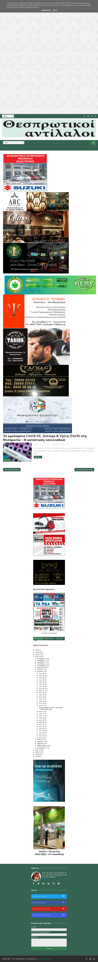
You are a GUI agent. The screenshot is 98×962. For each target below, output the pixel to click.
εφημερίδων (54, 633)
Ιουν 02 (42, 735)
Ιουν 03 (42, 733)
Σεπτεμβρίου (42, 665)
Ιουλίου (40, 669)
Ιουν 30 (42, 673)
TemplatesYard (20, 959)
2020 (37, 752)
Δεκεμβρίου (41, 659)
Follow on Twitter (49, 896)
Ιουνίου (40, 671)
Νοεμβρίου (41, 661)
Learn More (46, 10)
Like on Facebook (49, 902)
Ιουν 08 (42, 722)
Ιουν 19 (42, 695)
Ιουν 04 (42, 731)
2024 (37, 652)
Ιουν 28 (42, 678)
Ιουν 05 (42, 729)
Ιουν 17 (42, 699)
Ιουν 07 (42, 724)
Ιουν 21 (42, 690)
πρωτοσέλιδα (46, 633)
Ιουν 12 (42, 714)
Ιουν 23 (42, 686)
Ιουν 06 (42, 726)
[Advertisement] (49, 57)
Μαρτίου (40, 743)
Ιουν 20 (42, 693)
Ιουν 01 (42, 737)
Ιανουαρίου (41, 748)
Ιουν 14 (42, 705)
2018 (37, 756)
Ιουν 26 (42, 680)
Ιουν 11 (42, 716)
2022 (37, 656)
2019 (37, 754)
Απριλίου (40, 741)
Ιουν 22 (42, 688)
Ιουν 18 (42, 697)
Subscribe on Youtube (49, 909)
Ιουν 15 (42, 703)
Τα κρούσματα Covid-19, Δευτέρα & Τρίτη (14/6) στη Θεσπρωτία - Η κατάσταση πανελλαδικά (45, 438)
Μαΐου (39, 739)
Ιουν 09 (42, 720)
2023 (37, 654)
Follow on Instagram (49, 915)
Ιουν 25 (42, 682)
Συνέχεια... (38, 457)
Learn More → (47, 879)
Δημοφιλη (49, 638)
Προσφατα (38, 638)
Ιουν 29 (42, 676)
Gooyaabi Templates (44, 959)
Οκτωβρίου (41, 663)
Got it (55, 10)
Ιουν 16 (42, 701)
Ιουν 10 (42, 718)
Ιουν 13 (42, 712)
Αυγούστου (41, 667)
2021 (37, 750)
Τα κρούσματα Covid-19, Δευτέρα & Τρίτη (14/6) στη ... (51, 708)
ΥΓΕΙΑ (7, 460)
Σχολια (59, 638)
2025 (37, 650)
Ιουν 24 (42, 684)
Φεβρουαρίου (42, 746)
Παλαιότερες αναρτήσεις (84, 470)
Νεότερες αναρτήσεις (12, 470)
